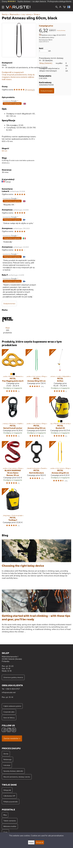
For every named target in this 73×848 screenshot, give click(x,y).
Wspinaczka (15, 14)
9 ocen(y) (30, 90)
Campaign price (46, 26)
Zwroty (5, 754)
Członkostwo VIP (9, 796)
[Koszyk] (64, 7)
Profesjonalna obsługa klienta (59, 1)
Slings (37, 14)
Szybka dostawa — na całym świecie (32, 1)
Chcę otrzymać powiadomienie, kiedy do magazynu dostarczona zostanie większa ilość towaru (18, 77)
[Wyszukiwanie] (56, 7)
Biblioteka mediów (9, 826)
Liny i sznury (27, 14)
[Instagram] (9, 730)
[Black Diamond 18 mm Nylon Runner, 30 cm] (13, 463)
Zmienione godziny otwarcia (13, 677)
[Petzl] (7, 325)
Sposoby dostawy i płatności (13, 771)
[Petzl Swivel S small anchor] (13, 417)
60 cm (4, 151)
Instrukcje (6, 765)
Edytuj (31, 842)
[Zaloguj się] (60, 7)
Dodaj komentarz (9, 303)
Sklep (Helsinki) (45, 63)
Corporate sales (8, 712)
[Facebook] (4, 730)
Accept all (39, 842)
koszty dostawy (61, 30)
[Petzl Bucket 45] (60, 417)
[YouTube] (14, 730)
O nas (5, 832)
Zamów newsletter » (12, 738)
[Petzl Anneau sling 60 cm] (60, 463)
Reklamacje (7, 759)
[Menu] (3, 7)
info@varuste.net (9, 692)
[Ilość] (43, 51)
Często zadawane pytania (12, 706)
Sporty (5, 14)
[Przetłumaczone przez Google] (10, 101)
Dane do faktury (9, 718)
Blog (5, 815)
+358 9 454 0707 (12, 689)
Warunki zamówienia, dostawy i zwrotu (16, 777)
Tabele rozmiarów (9, 821)
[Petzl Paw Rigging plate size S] (13, 371)
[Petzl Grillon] (60, 371)
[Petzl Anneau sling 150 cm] (37, 417)
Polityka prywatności (10, 802)
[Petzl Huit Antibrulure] (37, 463)
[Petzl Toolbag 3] (13, 508)
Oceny (9, 1)
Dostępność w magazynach (13, 72)
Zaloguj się (7, 790)
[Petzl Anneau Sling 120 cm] (37, 371)
